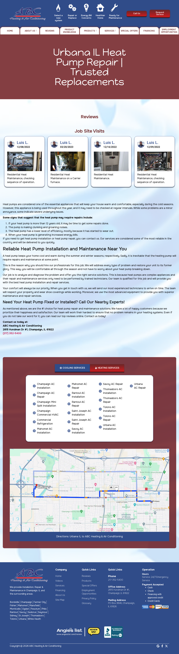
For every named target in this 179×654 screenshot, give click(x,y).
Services (110, 31)
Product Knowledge (69, 30)
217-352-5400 (115, 579)
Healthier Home (100, 16)
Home (10, 31)
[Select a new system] (58, 8)
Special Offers (129, 31)
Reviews (49, 31)
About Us (31, 31)
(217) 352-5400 (12, 333)
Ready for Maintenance (115, 16)
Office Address (116, 586)
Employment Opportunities (169, 30)
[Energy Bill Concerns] (86, 8)
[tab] (72, 368)
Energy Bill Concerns (86, 16)
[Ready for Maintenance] (114, 8)
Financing (149, 31)
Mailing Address (117, 600)
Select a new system (58, 18)
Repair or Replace (72, 16)
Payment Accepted (152, 584)
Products (90, 31)
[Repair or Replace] (72, 8)
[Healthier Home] (100, 8)
